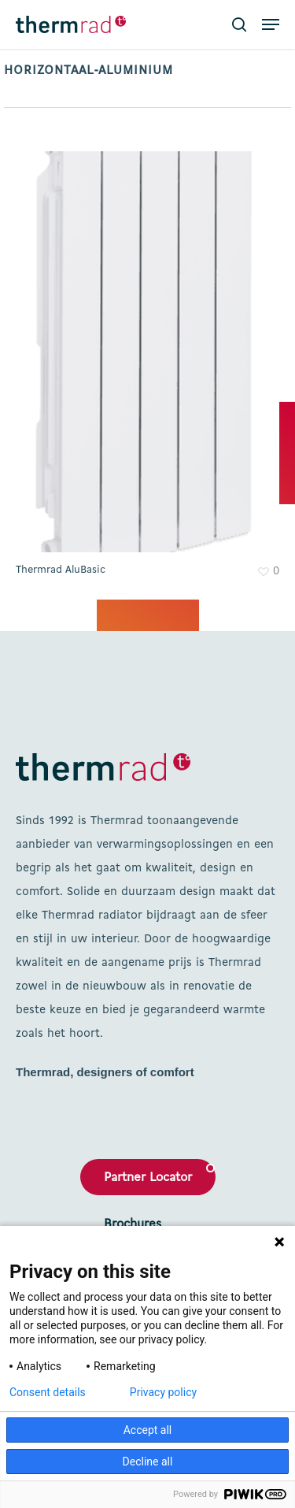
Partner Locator (148, 1178)
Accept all (148, 1430)
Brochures (132, 1224)
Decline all (148, 1461)
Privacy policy (163, 1392)
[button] (270, 24)
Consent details (47, 1392)
